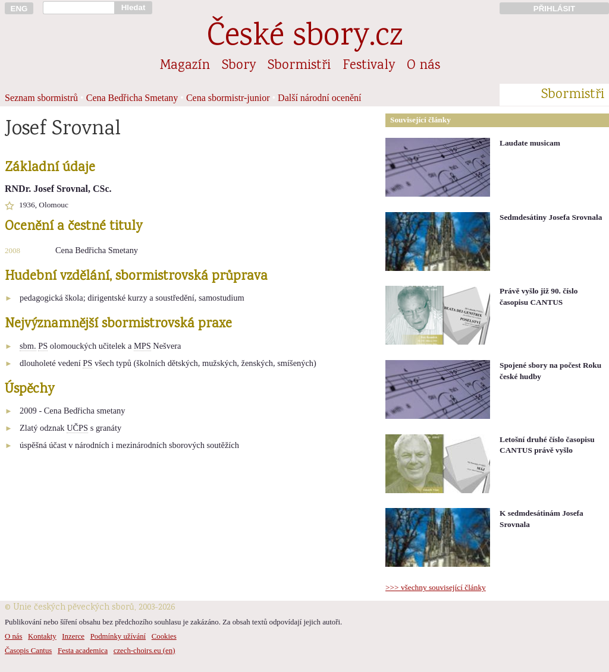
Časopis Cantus (28, 650)
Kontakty (42, 636)
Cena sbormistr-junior (228, 98)
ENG (19, 8)
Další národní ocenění (319, 98)
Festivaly (369, 65)
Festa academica (83, 650)
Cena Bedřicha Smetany (132, 98)
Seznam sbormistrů (41, 98)
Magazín (185, 65)
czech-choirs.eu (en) (144, 650)
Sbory (239, 65)
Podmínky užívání (118, 636)
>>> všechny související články (435, 587)
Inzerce (73, 636)
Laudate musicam (530, 142)
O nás (423, 65)
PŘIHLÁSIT (554, 8)
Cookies (164, 636)
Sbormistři (299, 65)
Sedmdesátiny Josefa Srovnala (551, 217)
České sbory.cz (305, 37)
